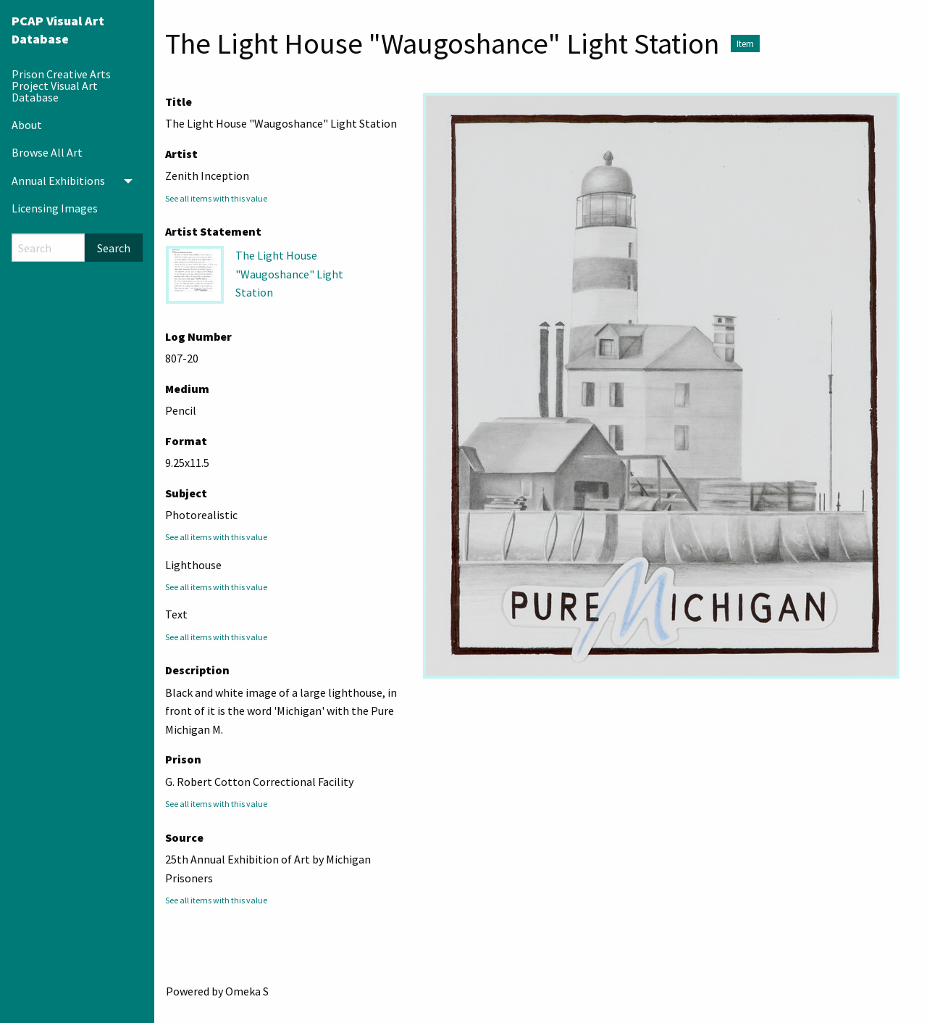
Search (113, 248)
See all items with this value (216, 198)
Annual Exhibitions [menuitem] (58, 180)
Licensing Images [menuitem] (55, 208)
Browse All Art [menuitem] (47, 152)
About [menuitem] (27, 124)
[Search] (48, 247)
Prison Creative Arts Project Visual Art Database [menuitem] (61, 85)
